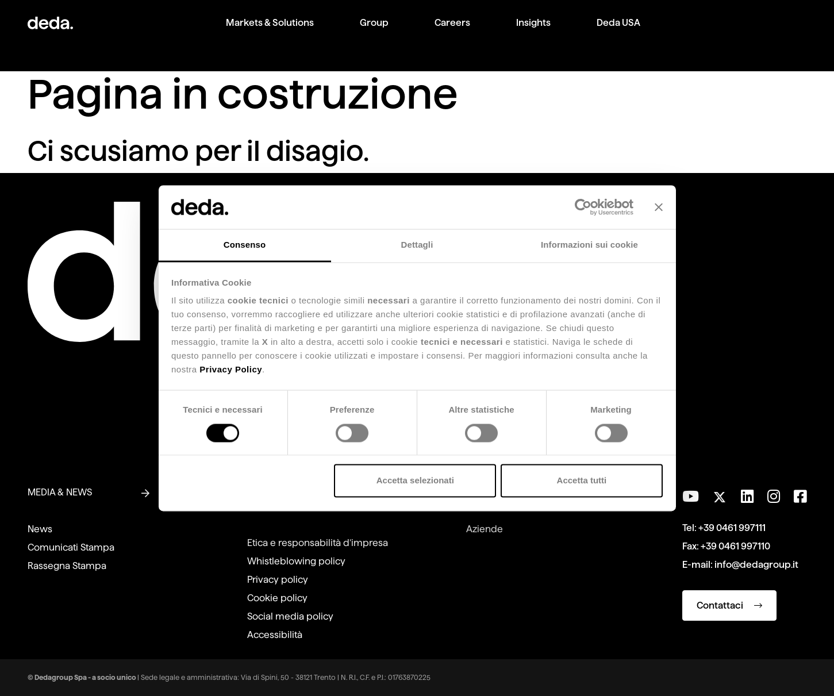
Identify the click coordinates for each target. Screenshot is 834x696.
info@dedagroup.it (756, 565)
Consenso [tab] (245, 245)
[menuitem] (270, 32)
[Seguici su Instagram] (773, 497)
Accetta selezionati (415, 481)
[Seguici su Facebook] (800, 497)
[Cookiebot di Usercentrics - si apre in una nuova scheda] (583, 207)
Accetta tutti (582, 481)
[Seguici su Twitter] (720, 494)
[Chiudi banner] (659, 207)
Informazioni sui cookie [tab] (589, 245)
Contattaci (729, 605)
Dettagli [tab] (417, 245)
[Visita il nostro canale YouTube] (690, 497)
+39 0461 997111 (732, 528)
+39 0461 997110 (735, 546)
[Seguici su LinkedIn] (747, 497)
